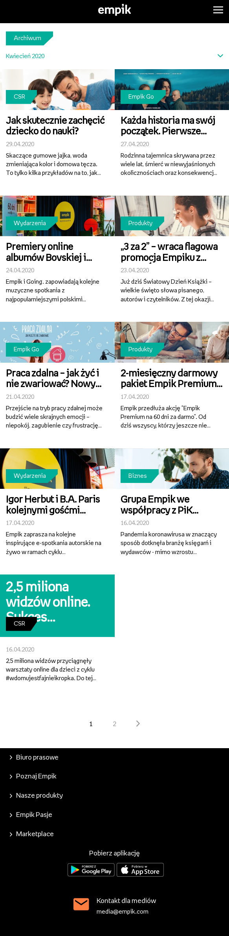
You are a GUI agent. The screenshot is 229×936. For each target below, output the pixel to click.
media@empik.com (122, 912)
